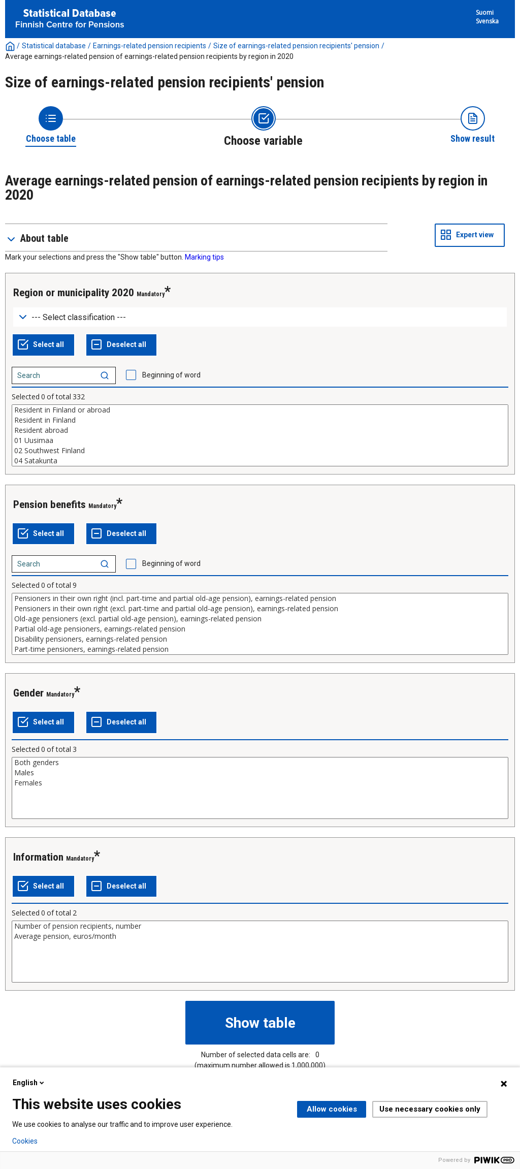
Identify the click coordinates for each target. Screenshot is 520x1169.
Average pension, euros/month (260, 936)
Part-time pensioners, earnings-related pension (260, 649)
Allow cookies (332, 1109)
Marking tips (204, 257)
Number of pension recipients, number (260, 926)
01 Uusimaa (260, 440)
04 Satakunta (260, 461)
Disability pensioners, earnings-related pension (260, 639)
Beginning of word (171, 375)
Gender (28, 693)
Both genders (260, 762)
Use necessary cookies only (429, 1109)
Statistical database (54, 46)
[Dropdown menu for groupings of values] (260, 317)
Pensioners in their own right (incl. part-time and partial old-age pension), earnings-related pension (260, 598)
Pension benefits (49, 504)
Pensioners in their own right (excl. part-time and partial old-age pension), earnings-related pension (260, 609)
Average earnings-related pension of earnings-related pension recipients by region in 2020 (149, 56)
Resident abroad (260, 430)
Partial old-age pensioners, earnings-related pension (260, 629)
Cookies (25, 1141)
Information (38, 857)
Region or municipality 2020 (73, 293)
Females (260, 783)
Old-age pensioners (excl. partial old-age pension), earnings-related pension (260, 619)
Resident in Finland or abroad (260, 410)
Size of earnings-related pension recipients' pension (296, 46)
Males (260, 773)
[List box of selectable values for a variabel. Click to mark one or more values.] (260, 435)
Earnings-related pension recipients (149, 46)
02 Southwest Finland (260, 451)
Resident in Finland (260, 420)
